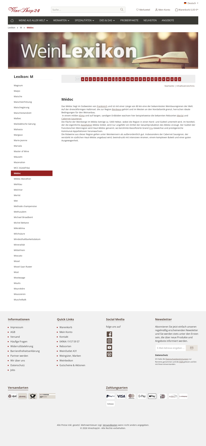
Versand (15, 336)
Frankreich (102, 106)
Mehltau (18, 184)
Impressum (16, 327)
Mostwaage (19, 277)
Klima (82, 115)
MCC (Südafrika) (22, 167)
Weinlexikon (66, 360)
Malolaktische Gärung (25, 123)
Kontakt (63, 336)
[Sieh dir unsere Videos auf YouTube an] (127, 347)
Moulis (17, 283)
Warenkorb (65, 327)
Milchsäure (19, 233)
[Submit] (192, 348)
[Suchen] (121, 10)
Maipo (17, 90)
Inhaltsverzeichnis (185, 85)
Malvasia (18, 129)
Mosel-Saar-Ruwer (23, 266)
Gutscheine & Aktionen (72, 365)
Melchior (18, 189)
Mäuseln (18, 156)
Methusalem (20, 211)
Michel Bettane (21, 222)
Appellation (86, 124)
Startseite (169, 85)
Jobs (12, 370)
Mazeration (19, 162)
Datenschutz (17, 365)
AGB (12, 332)
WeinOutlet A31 (68, 351)
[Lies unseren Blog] (127, 354)
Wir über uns (17, 360)
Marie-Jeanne (20, 140)
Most (16, 272)
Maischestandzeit (22, 112)
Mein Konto (65, 332)
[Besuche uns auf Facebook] (127, 334)
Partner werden (19, 355)
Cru (151, 128)
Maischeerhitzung (23, 101)
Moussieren (20, 294)
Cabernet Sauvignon (71, 118)
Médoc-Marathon (22, 178)
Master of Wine (21, 151)
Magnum (18, 85)
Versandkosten (110, 425)
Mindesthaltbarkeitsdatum (27, 239)
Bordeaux (117, 109)
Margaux (18, 134)
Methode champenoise (25, 206)
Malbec (17, 118)
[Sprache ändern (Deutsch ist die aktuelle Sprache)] (191, 3)
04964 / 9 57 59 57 (69, 341)
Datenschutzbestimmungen (177, 359)
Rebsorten (65, 346)
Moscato (18, 255)
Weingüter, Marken (70, 355)
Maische (18, 96)
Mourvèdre (19, 288)
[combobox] (85, 10)
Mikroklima (19, 228)
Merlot (17, 195)
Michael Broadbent (23, 217)
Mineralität (19, 244)
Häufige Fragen (18, 341)
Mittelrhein (19, 250)
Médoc (17, 173)
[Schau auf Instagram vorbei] (127, 341)
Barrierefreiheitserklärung (25, 351)
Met (16, 200)
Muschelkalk (20, 299)
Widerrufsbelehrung (21, 346)
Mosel (17, 261)
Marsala (18, 145)
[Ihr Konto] (162, 9)
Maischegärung (21, 107)
